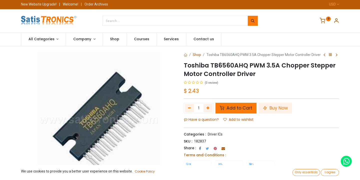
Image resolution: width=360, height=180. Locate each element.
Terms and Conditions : (205, 155)
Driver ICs (215, 134)
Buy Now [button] (275, 108)
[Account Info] (336, 21)
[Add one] (208, 108)
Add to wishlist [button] (238, 119)
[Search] (253, 21)
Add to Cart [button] (236, 108)
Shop (197, 55)
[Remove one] (189, 108)
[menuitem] (114, 39)
